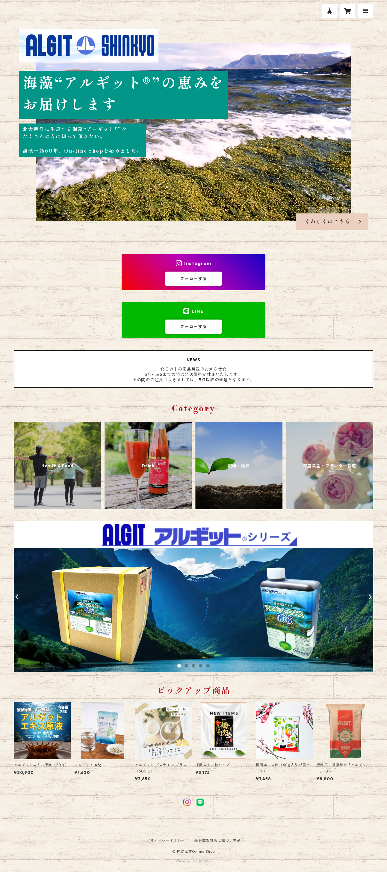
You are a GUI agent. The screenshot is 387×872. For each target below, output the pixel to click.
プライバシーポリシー (165, 840)
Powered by (194, 861)
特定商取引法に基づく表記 (217, 840)
